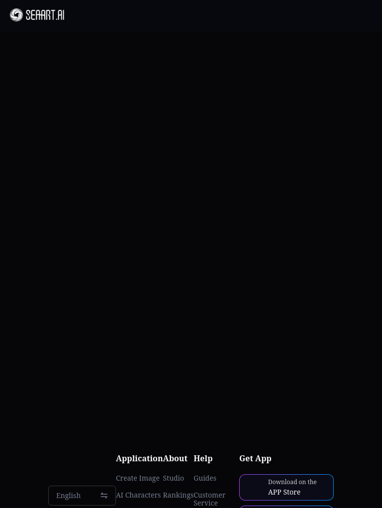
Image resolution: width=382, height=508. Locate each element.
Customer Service (209, 499)
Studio (174, 478)
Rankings (178, 495)
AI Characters (138, 495)
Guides (204, 478)
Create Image (138, 478)
